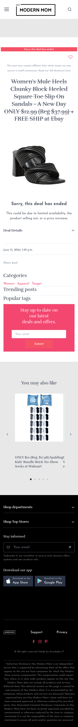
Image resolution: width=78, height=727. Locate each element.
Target (37, 283)
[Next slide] (70, 434)
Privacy (62, 632)
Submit (39, 344)
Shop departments (17, 507)
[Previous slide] (7, 434)
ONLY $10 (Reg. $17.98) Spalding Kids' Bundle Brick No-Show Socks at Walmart (39, 461)
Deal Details (12, 230)
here (67, 70)
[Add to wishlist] (70, 57)
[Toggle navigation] (6, 9)
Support (37, 632)
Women (9, 283)
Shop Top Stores (16, 522)
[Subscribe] (70, 547)
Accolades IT (57, 651)
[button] (31, 479)
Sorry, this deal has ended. (39, 49)
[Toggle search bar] (70, 9)
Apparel (23, 283)
